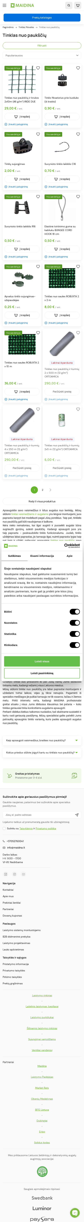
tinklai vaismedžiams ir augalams (29, 514)
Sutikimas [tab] (14, 555)
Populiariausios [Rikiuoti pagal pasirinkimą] (42, 55)
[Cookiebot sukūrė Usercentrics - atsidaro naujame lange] (64, 546)
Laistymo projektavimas (16, 943)
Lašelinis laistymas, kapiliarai (42, 1006)
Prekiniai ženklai (12, 902)
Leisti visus (42, 661)
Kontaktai (8, 889)
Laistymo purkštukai (42, 1017)
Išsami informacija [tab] (42, 555)
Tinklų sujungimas (14, 164)
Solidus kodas (42, 1142)
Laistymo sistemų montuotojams (22, 930)
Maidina (42, 1066)
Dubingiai (42, 1120)
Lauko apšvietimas (13, 949)
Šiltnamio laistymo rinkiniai (42, 1028)
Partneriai (8, 909)
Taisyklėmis (26, 828)
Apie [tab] (70, 555)
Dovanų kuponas (12, 915)
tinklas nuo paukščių (63, 540)
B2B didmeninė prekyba (16, 936)
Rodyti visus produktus (42, 501)
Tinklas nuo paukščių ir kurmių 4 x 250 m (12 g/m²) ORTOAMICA (21, 449)
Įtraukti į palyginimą (16, 124)
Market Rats (42, 1087)
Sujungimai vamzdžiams (42, 1039)
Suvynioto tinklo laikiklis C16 (60, 164)
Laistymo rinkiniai (42, 995)
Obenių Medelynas (42, 1098)
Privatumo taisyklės (14, 970)
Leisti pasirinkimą (42, 673)
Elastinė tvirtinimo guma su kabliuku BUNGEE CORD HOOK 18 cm (60, 230)
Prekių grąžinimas (13, 983)
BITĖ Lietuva (42, 1109)
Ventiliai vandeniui (42, 1050)
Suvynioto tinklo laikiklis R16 (20, 226)
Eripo (42, 1131)
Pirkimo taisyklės (12, 977)
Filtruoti (42, 45)
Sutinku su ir (31, 828)
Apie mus (8, 896)
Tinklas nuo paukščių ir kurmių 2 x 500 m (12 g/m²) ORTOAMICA (62, 372)
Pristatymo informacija (16, 964)
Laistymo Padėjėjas (42, 1076)
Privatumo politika (46, 828)
